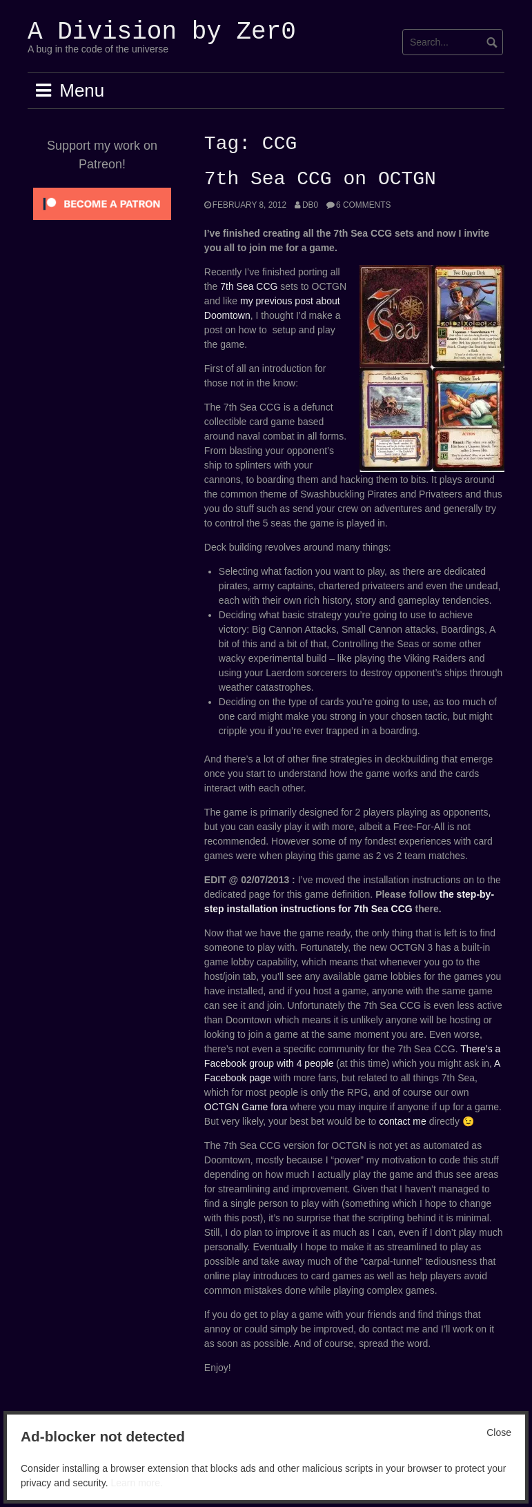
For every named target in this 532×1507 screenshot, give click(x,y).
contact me (402, 1121)
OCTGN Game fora (246, 1106)
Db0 (310, 205)
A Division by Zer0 (162, 32)
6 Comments (363, 205)
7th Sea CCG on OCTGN (320, 179)
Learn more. (136, 1482)
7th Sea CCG (248, 286)
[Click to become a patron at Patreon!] (102, 202)
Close (498, 1432)
